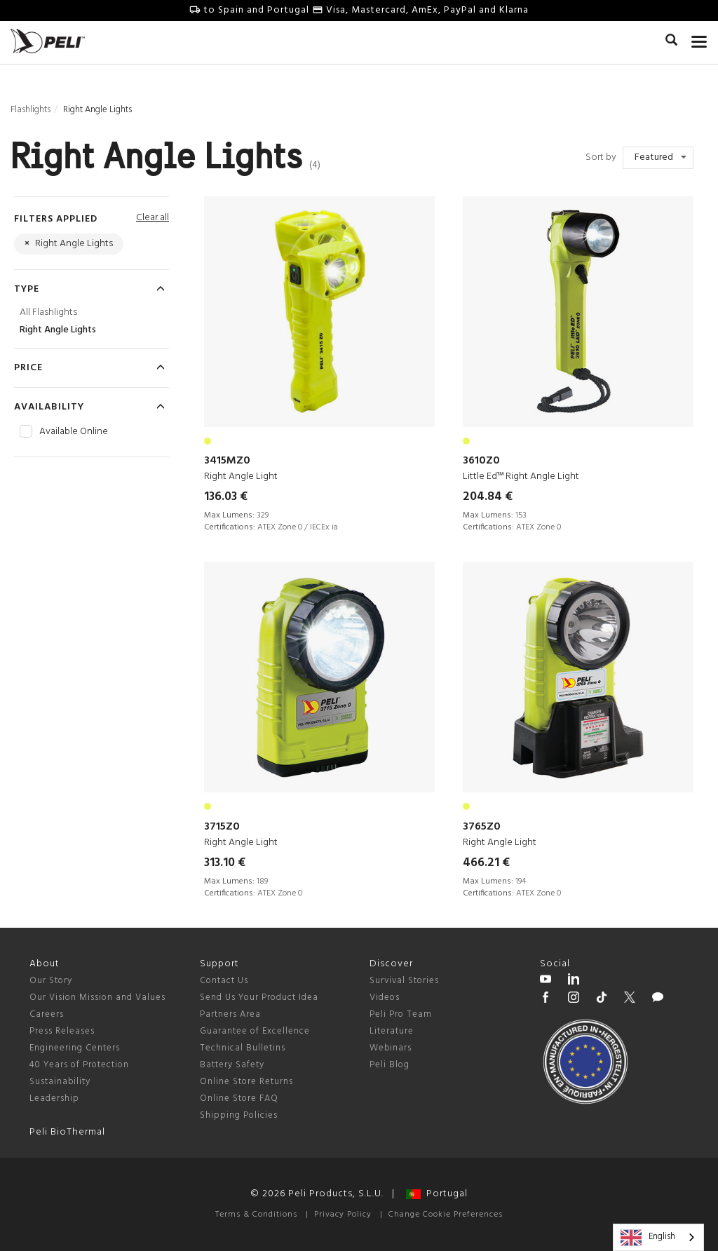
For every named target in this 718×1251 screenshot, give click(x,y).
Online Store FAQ (239, 1098)
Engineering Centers (74, 1048)
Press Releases (62, 1031)
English (648, 1237)
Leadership (54, 1098)
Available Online (73, 432)
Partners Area (230, 1014)
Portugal (437, 1194)
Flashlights (30, 109)
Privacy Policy (343, 1215)
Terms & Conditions (256, 1215)
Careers (46, 1014)
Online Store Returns (246, 1081)
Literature (392, 1031)
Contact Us (224, 980)
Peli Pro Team (401, 1014)
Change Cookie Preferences (445, 1215)
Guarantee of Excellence (255, 1031)
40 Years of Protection (79, 1064)
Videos (385, 997)
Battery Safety (232, 1064)
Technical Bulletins (242, 1048)
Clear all (152, 218)
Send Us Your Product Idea (259, 997)
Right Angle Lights (58, 330)
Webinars (391, 1048)
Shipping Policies (239, 1115)
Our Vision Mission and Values (97, 997)
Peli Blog (389, 1064)
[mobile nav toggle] (699, 38)
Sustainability (59, 1081)
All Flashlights (48, 312)
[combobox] (658, 1237)
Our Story (50, 980)
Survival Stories (404, 980)
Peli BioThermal (67, 1132)
